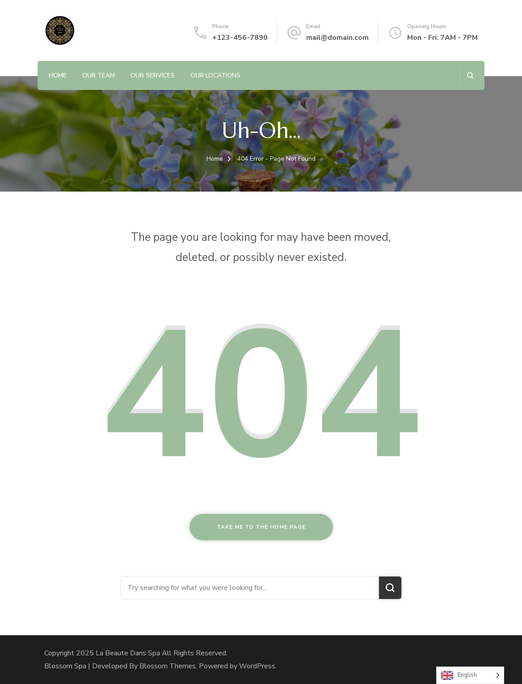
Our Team (98, 75)
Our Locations (215, 75)
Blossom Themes (167, 666)
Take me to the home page (261, 526)
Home (58, 75)
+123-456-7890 (240, 38)
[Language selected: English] (470, 675)
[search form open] (470, 75)
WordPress (257, 666)
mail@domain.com (337, 38)
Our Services (152, 75)
